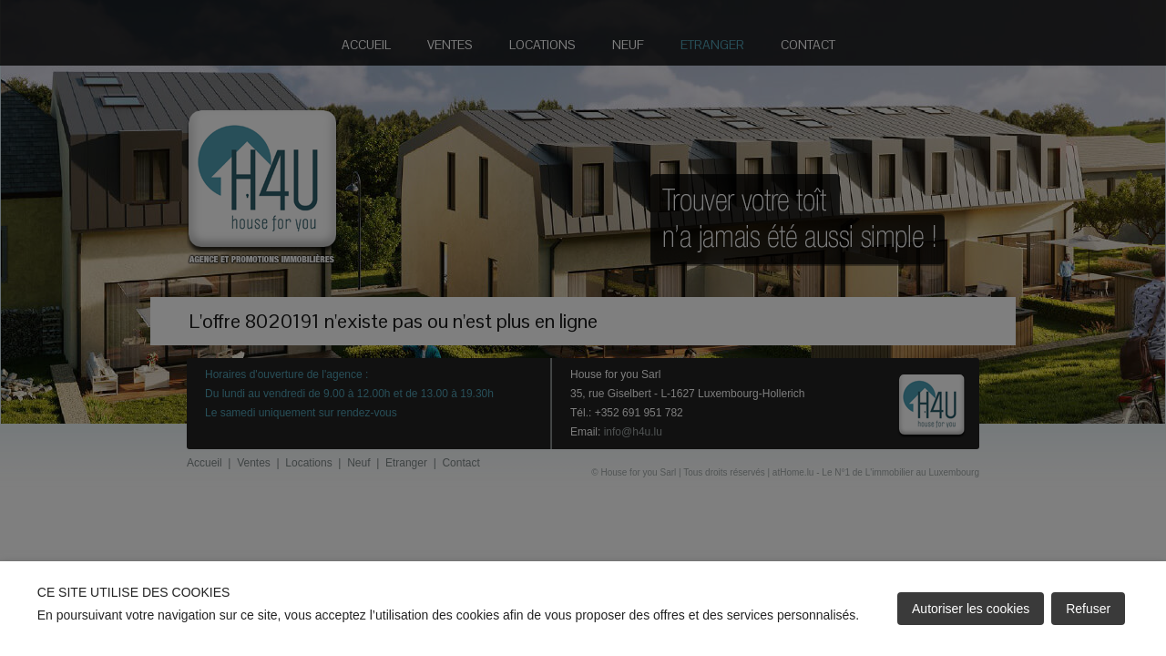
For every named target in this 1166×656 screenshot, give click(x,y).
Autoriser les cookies (970, 608)
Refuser (1088, 608)
